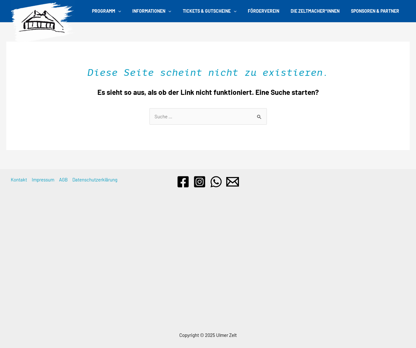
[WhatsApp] (216, 181)
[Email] (232, 181)
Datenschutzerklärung (94, 179)
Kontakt (19, 179)
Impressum (43, 179)
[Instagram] (199, 181)
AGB (63, 179)
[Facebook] (183, 181)
